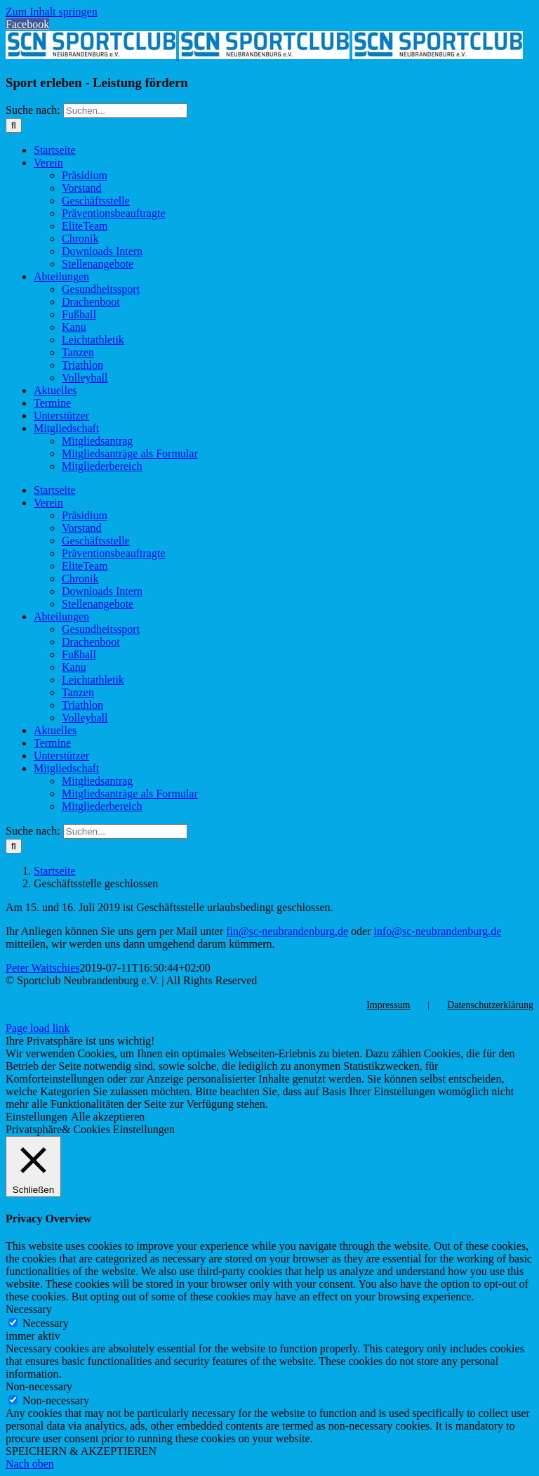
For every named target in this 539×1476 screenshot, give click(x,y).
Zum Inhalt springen (52, 12)
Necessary (45, 1323)
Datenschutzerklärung (490, 1005)
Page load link (38, 1028)
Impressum (388, 1005)
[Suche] (14, 125)
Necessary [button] (29, 1309)
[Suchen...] (125, 110)
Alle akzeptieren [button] (108, 1117)
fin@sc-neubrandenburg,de (287, 931)
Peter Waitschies (43, 968)
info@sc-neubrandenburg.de (438, 931)
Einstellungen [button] (36, 1117)
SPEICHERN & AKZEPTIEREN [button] (81, 1451)
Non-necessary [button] (39, 1386)
